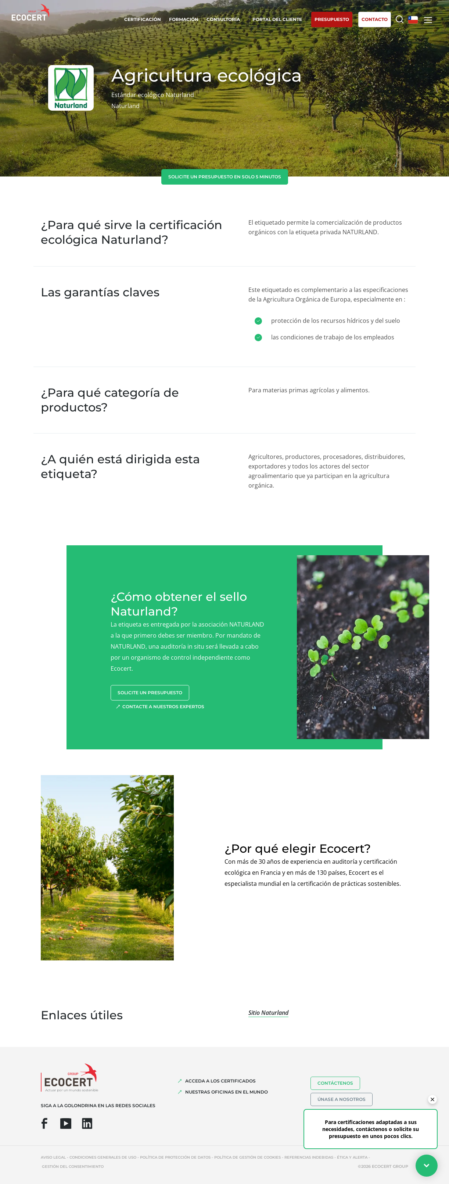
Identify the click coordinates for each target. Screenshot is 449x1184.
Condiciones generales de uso (102, 1157)
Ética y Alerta (352, 1157)
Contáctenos (335, 1083)
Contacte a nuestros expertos (163, 706)
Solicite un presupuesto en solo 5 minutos (224, 176)
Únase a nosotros (341, 1099)
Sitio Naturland (268, 1013)
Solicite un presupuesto (150, 692)
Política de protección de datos (175, 1157)
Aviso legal (53, 1157)
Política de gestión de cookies (247, 1157)
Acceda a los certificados (220, 1081)
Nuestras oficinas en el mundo (226, 1092)
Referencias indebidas (308, 1157)
